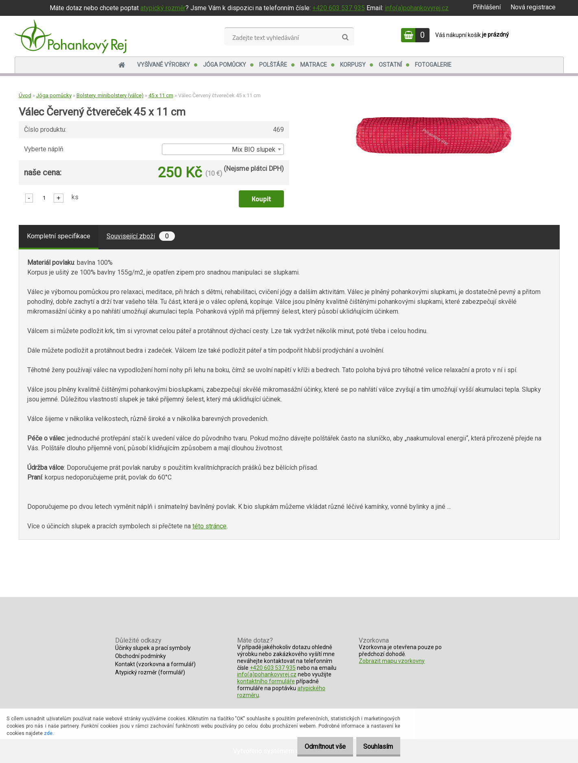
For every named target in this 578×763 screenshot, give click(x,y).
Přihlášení (487, 7)
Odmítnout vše (316, 746)
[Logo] (71, 36)
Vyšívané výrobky (163, 64)
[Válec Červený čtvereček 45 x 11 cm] (433, 120)
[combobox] (223, 149)
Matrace (313, 64)
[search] (345, 37)
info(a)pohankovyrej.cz (417, 8)
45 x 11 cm (160, 95)
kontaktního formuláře (266, 681)
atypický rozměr (162, 8)
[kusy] (44, 197)
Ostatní (390, 64)
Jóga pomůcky (224, 64)
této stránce (209, 526)
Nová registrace (533, 7)
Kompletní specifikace (58, 236)
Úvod (25, 95)
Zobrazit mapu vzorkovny (392, 661)
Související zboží (141, 236)
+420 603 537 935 (338, 8)
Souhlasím (375, 746)
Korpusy (353, 64)
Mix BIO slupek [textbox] (253, 149)
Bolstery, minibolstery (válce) (110, 95)
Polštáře (273, 64)
